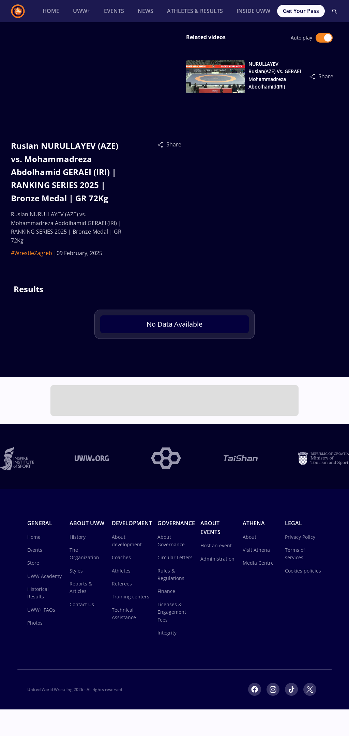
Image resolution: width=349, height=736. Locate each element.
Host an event (216, 545)
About (249, 537)
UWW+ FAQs (41, 610)
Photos (35, 623)
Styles (76, 570)
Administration (217, 558)
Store (33, 563)
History (78, 537)
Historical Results (38, 593)
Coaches (121, 557)
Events (34, 550)
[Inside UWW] (253, 11)
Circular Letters (175, 557)
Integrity (167, 632)
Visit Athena (256, 550)
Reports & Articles (81, 587)
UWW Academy (44, 576)
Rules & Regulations (170, 574)
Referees (122, 583)
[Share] (162, 144)
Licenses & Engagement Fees (171, 612)
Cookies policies (303, 570)
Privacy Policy (300, 537)
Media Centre (258, 563)
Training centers (130, 596)
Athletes (121, 570)
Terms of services (295, 554)
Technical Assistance (124, 614)
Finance (166, 591)
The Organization (84, 554)
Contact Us (82, 604)
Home (34, 537)
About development (127, 541)
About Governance (171, 541)
